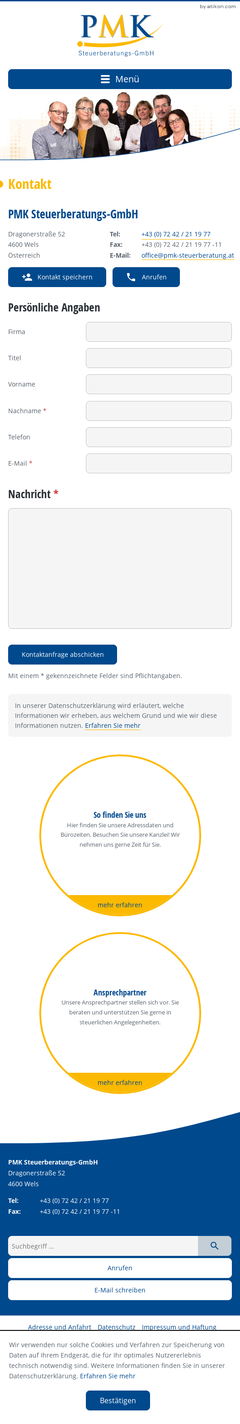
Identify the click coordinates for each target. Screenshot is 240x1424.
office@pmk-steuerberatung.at (187, 255)
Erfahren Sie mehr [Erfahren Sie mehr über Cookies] (108, 1376)
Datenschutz (117, 1327)
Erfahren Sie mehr (113, 725)
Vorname (21, 384)
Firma (16, 331)
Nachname (27, 410)
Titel (14, 358)
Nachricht (33, 494)
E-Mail (20, 463)
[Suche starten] (214, 1246)
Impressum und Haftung (179, 1327)
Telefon (19, 437)
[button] (57, 277)
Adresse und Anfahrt (59, 1327)
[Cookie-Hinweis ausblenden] (118, 1400)
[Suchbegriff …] (103, 1246)
